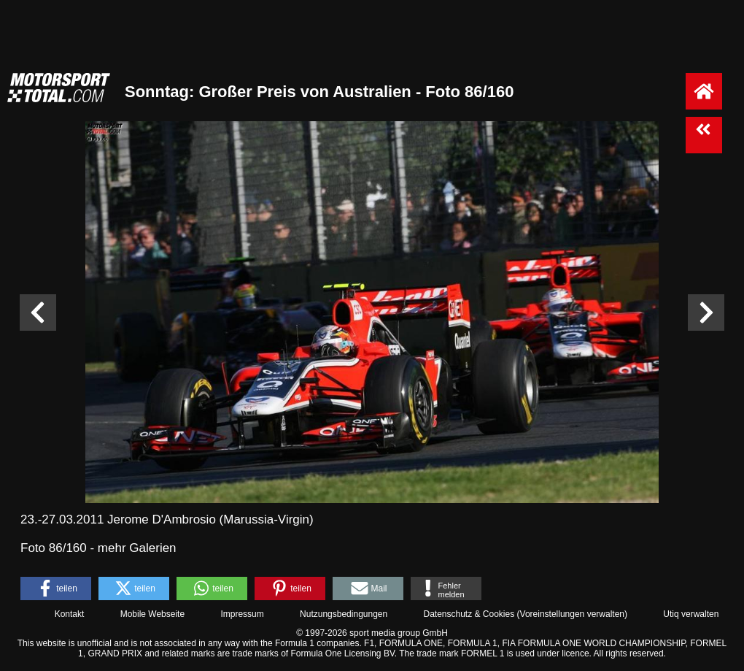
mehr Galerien (137, 548)
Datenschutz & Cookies (468, 614)
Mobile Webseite (152, 614)
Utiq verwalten (690, 614)
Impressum (241, 614)
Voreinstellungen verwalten (572, 614)
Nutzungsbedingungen (343, 614)
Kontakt (70, 614)
